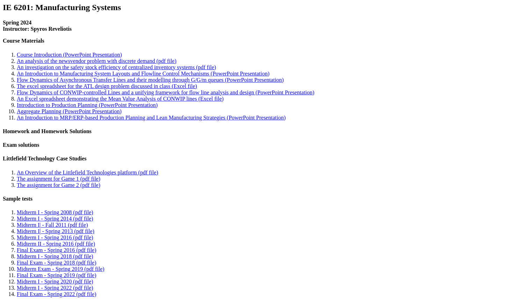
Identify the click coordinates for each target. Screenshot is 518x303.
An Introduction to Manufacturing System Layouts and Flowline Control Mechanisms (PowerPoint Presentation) (143, 74)
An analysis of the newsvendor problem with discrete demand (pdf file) (97, 61)
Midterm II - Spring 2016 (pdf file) (56, 244)
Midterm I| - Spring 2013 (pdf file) (55, 231)
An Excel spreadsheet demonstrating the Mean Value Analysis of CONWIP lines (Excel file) (120, 99)
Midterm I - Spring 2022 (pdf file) (55, 288)
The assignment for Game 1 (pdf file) (58, 179)
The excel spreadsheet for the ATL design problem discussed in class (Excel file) (107, 86)
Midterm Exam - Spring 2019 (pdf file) (61, 269)
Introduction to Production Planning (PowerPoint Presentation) (87, 105)
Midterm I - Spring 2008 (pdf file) (55, 212)
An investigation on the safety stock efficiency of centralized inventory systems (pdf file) (116, 67)
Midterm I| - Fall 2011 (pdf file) (52, 225)
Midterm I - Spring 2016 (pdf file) (55, 237)
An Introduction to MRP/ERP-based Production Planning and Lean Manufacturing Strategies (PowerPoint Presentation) (151, 118)
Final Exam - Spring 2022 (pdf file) (56, 294)
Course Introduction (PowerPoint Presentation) (69, 55)
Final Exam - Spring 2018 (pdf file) (56, 263)
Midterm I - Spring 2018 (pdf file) (55, 256)
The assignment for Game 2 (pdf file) (58, 185)
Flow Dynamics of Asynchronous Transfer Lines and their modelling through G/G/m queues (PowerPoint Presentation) (150, 80)
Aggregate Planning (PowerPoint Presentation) (69, 111)
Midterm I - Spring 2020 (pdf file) (55, 281)
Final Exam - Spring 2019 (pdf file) (56, 275)
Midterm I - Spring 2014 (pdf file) (55, 219)
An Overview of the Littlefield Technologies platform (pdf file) (87, 172)
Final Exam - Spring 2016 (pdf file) (56, 250)
